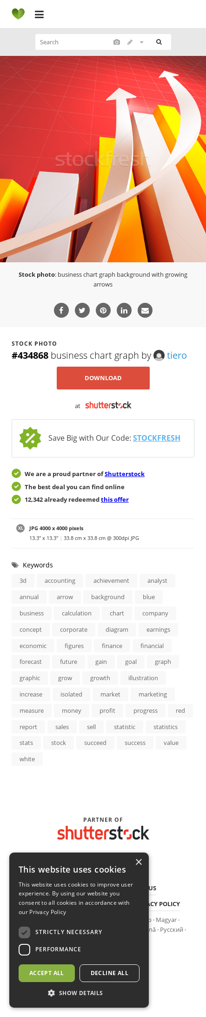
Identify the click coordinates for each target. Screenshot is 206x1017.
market (110, 694)
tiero (170, 355)
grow (65, 678)
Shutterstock (125, 474)
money (71, 710)
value (171, 742)
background (108, 597)
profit (107, 710)
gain (101, 661)
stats (26, 742)
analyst (157, 580)
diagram (117, 629)
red (180, 710)
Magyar (166, 919)
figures (74, 646)
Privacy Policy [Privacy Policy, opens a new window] (47, 912)
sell (91, 727)
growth (100, 678)
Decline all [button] (109, 973)
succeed (95, 742)
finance (112, 646)
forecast (31, 661)
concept (31, 629)
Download (103, 378)
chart (117, 613)
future (68, 661)
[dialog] (79, 930)
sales (62, 727)
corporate (73, 629)
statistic (124, 727)
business (32, 613)
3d (23, 580)
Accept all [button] (46, 973)
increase (31, 694)
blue (149, 597)
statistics (165, 727)
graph (163, 661)
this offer (115, 499)
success (135, 742)
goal (131, 661)
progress (145, 710)
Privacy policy (156, 904)
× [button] (138, 862)
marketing (153, 694)
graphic (30, 678)
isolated (71, 694)
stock (58, 742)
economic (33, 646)
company (155, 613)
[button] (79, 993)
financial (152, 646)
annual (29, 597)
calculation (77, 613)
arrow (65, 597)
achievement (111, 580)
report (28, 727)
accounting (60, 580)
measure (32, 710)
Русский (171, 929)
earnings (158, 629)
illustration (143, 678)
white (27, 759)
